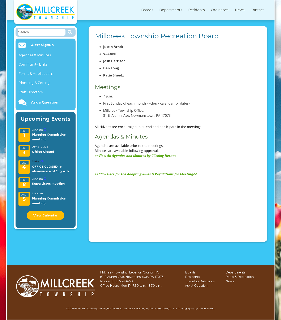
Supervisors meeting (48, 183)
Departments (170, 10)
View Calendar (45, 215)
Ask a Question (44, 102)
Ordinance (220, 10)
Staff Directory (30, 92)
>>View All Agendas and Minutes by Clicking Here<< (135, 155)
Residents (196, 10)
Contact (257, 10)
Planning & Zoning (34, 83)
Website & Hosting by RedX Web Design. (148, 308)
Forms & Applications (35, 74)
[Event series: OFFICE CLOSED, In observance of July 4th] (42, 161)
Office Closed (43, 152)
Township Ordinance (200, 281)
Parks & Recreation (240, 277)
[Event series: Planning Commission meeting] (45, 129)
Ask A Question (196, 286)
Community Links (32, 64)
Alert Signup (42, 45)
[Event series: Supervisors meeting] (45, 178)
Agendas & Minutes (34, 55)
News (239, 10)
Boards (147, 10)
